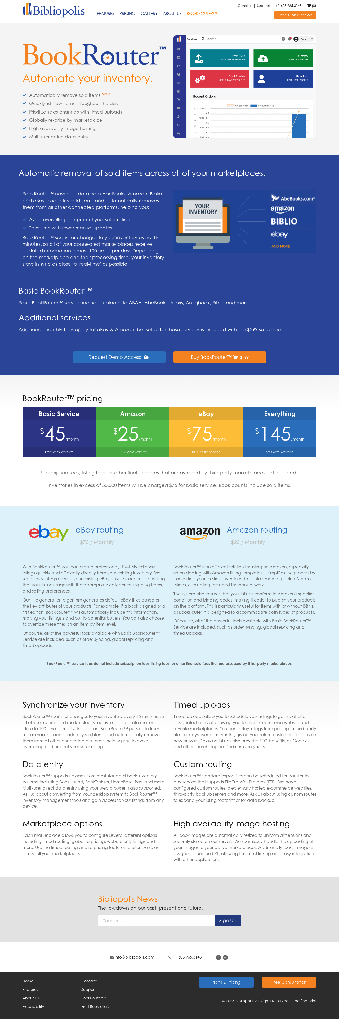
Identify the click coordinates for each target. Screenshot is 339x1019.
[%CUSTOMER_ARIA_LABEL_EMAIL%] (156, 920)
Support (263, 5)
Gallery (149, 13)
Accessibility (33, 1006)
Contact (245, 5)
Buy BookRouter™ (220, 357)
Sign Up (228, 920)
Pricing (127, 13)
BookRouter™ (202, 13)
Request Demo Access (119, 357)
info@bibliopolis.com (134, 957)
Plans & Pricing (226, 982)
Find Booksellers (95, 1006)
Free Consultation (295, 15)
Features (105, 13)
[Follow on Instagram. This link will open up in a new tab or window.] (225, 957)
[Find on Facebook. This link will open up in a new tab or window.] (218, 957)
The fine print (304, 1001)
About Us (172, 13)
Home (28, 981)
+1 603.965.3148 (288, 5)
